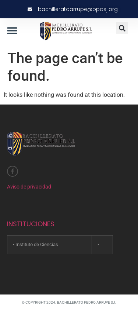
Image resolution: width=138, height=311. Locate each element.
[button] (12, 30)
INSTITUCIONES (30, 223)
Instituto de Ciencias (36, 244)
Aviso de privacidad (29, 187)
